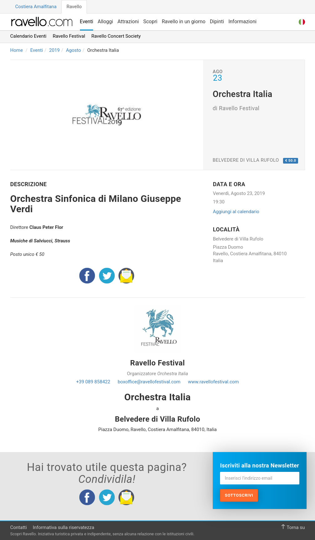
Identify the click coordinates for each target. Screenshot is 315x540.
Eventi (86, 21)
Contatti (18, 527)
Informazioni (242, 21)
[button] (302, 21)
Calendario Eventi (28, 36)
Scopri (150, 21)
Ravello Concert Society (116, 36)
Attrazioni (128, 21)
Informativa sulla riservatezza (63, 527)
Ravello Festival (69, 36)
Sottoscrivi (239, 495)
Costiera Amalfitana (36, 6)
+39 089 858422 (93, 382)
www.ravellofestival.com (213, 382)
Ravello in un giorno (183, 21)
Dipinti (217, 21)
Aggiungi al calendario (236, 211)
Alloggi (105, 21)
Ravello (73, 6)
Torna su (293, 527)
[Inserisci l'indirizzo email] (259, 478)
